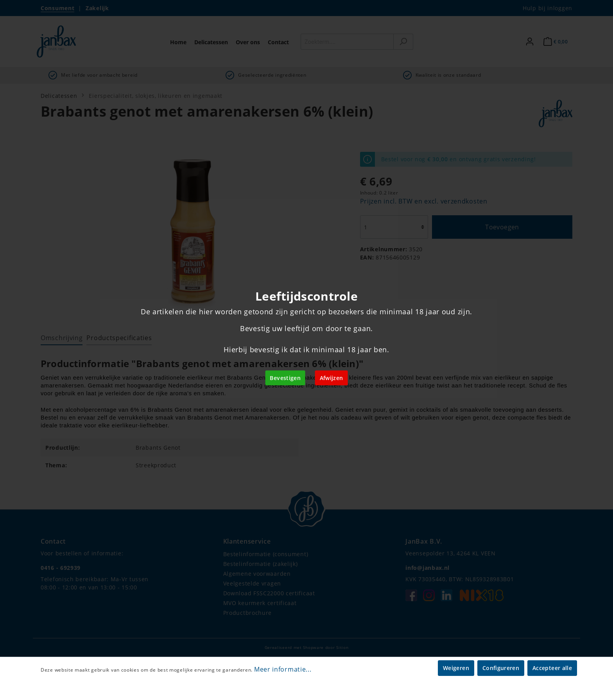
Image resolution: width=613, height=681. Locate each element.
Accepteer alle (552, 668)
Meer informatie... (283, 669)
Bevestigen (285, 378)
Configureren (500, 668)
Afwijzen (331, 378)
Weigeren (456, 668)
